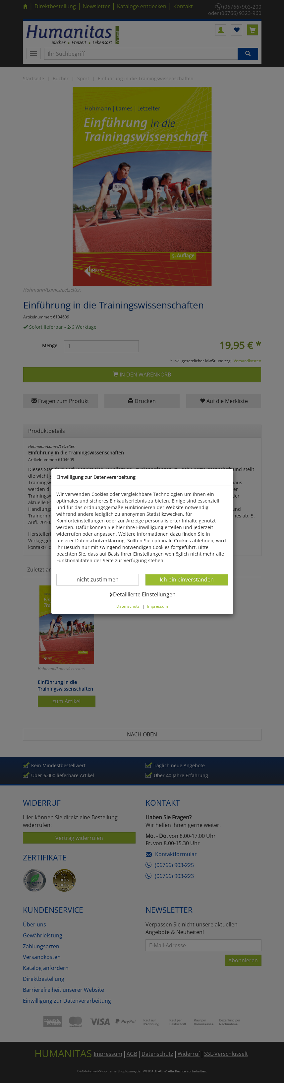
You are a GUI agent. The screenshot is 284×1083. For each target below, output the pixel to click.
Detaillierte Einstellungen (142, 594)
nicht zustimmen (101, 579)
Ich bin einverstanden (186, 579)
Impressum (157, 606)
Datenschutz (128, 606)
